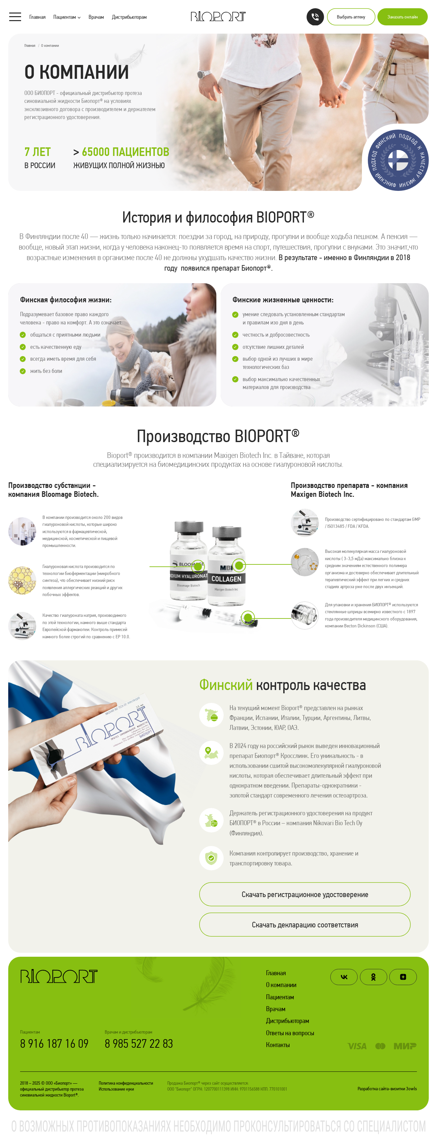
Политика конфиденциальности (126, 1083)
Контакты (278, 1045)
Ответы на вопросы (290, 1033)
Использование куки (116, 1089)
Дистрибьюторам (129, 17)
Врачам (96, 17)
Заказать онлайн (403, 17)
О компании (281, 985)
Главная (37, 17)
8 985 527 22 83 (139, 1044)
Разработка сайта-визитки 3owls (387, 1089)
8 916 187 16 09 (54, 1044)
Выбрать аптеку (351, 17)
